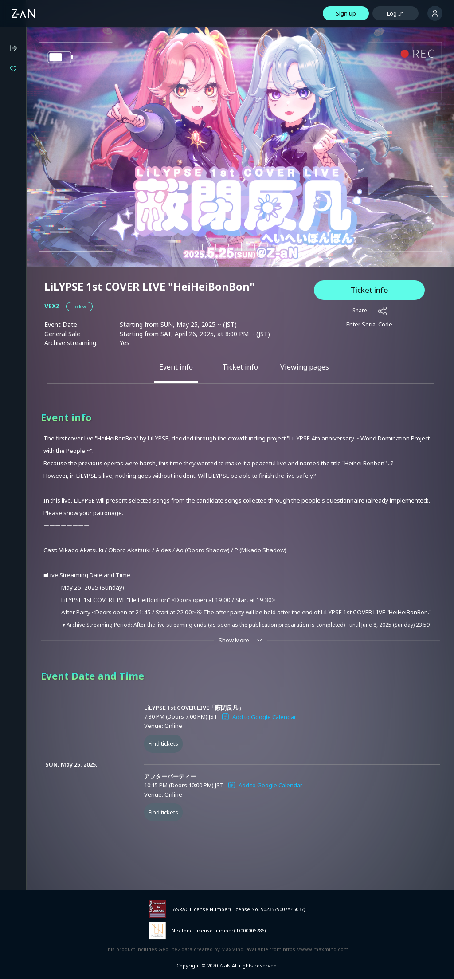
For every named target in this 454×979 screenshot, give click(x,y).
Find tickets (163, 743)
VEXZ (52, 306)
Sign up (346, 13)
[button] (79, 306)
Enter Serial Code (369, 324)
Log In (395, 13)
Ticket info (369, 290)
